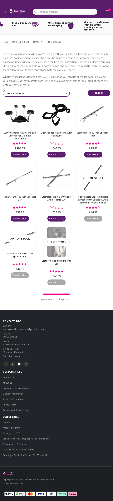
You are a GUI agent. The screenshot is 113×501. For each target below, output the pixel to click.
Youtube (19, 364)
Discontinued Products (14, 444)
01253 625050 (10, 337)
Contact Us (8, 377)
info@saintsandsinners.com (16, 344)
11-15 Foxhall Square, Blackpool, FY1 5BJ (23, 329)
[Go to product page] (19, 114)
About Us (7, 382)
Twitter (12, 364)
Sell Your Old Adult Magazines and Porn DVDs (26, 438)
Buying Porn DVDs (12, 433)
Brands (6, 422)
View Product (19, 154)
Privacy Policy (9, 404)
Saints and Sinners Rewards (16, 388)
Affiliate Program (11, 427)
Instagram (26, 364)
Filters (99, 93)
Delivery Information (13, 393)
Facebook (6, 364)
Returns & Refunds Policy (15, 410)
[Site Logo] (17, 11)
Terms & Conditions (13, 399)
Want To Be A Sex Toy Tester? (18, 449)
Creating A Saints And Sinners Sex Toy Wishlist (26, 455)
